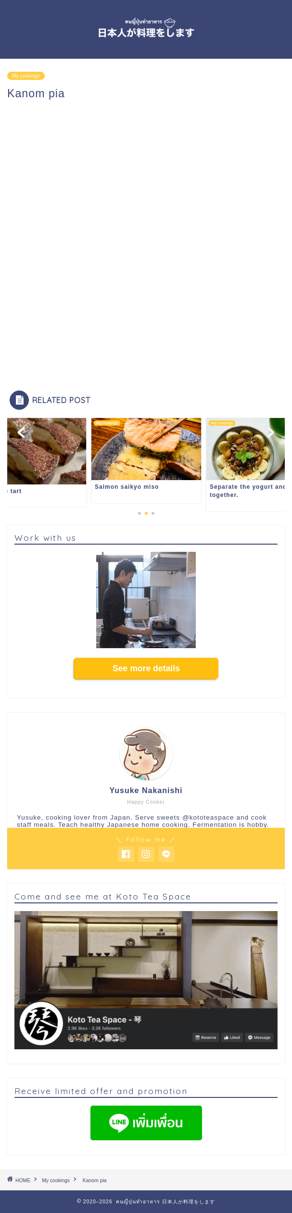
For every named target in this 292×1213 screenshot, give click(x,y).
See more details (146, 668)
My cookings (26, 75)
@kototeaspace (208, 817)
